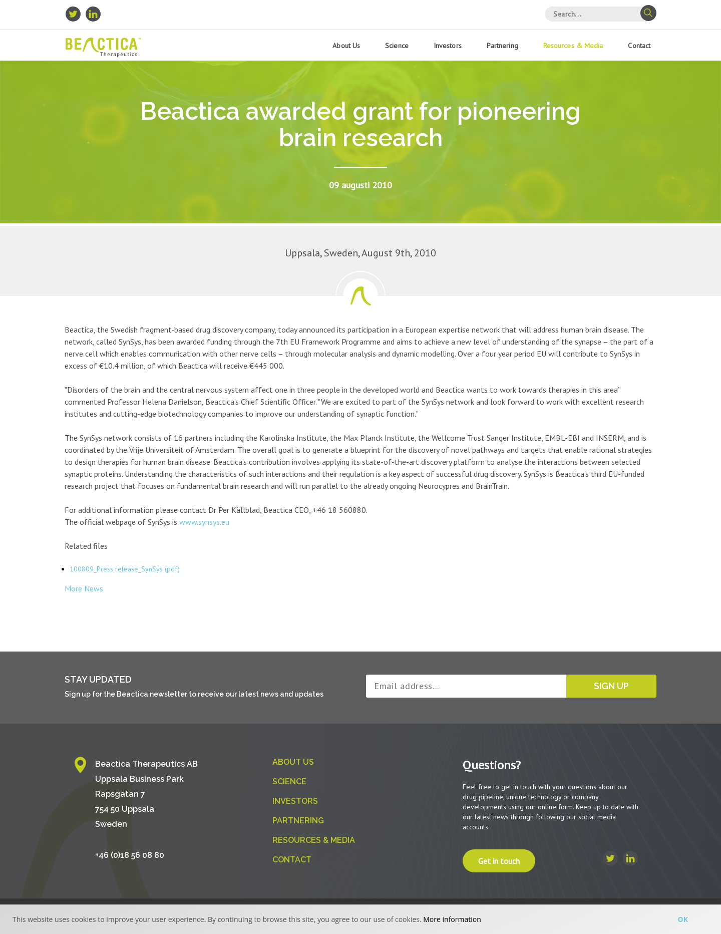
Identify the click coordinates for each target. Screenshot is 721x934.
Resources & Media (573, 45)
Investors (448, 45)
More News (84, 588)
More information (452, 919)
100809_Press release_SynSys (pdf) (125, 568)
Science (397, 45)
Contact (639, 45)
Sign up (611, 686)
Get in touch (499, 861)
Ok (683, 919)
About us (346, 45)
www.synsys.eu (204, 522)
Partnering (502, 45)
